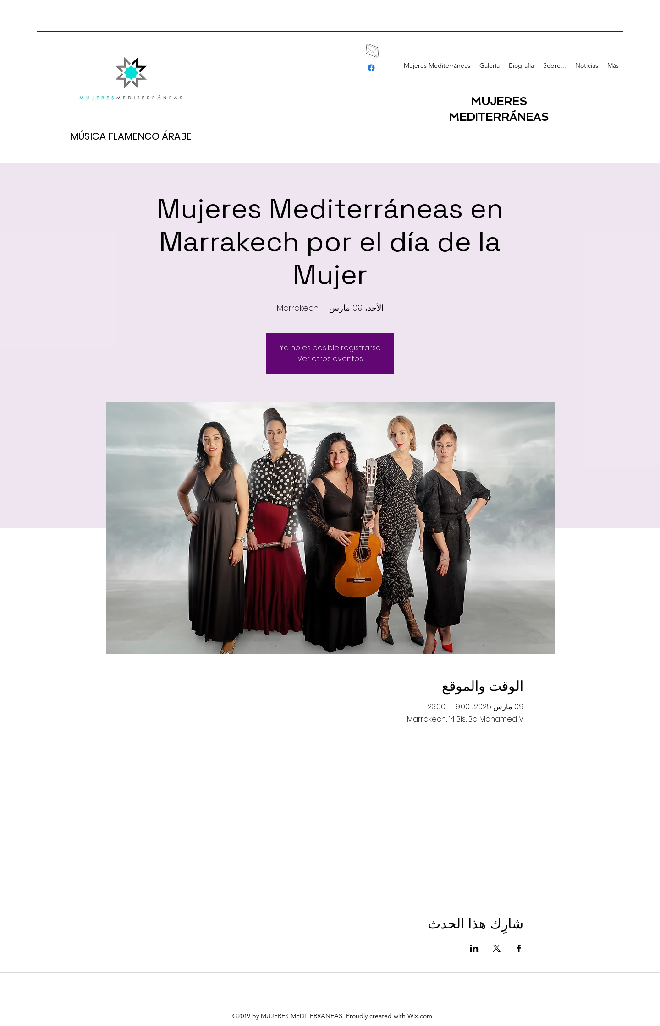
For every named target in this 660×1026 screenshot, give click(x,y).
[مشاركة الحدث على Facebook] (519, 948)
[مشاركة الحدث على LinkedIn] (474, 948)
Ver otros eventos (330, 358)
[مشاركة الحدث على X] (496, 948)
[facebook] (371, 67)
